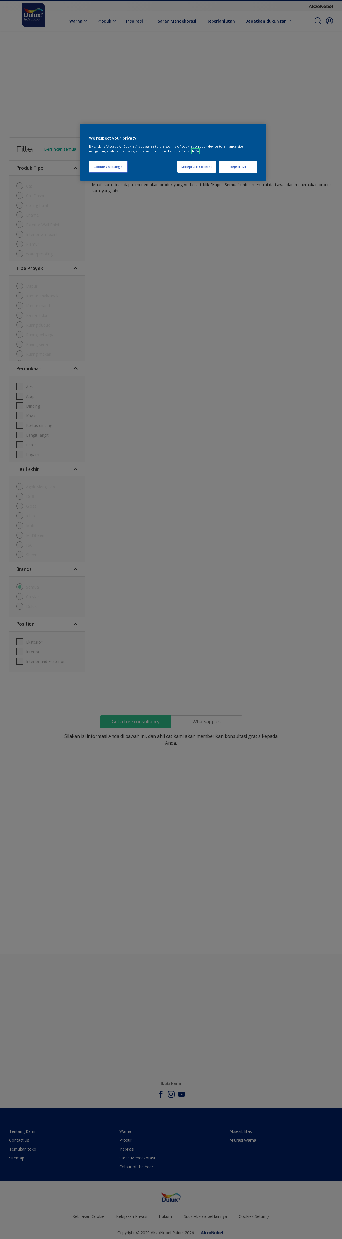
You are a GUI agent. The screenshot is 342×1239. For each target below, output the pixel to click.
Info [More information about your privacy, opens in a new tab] (195, 151)
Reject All (238, 166)
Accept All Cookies (196, 166)
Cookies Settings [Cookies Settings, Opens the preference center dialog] (108, 166)
